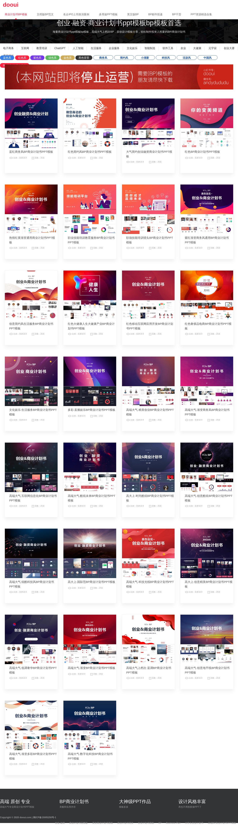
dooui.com (25, 817)
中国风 (208, 57)
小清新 (145, 57)
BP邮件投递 (155, 14)
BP (160, 823)
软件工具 (168, 48)
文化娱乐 (132, 48)
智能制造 (150, 48)
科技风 (166, 57)
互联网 (25, 48)
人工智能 (78, 48)
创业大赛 (229, 48)
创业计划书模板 (146, 823)
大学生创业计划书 (194, 823)
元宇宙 (213, 48)
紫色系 (37, 57)
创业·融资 (60, 823)
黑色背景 (84, 57)
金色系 (68, 57)
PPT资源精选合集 (201, 14)
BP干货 (176, 14)
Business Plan (173, 823)
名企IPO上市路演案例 (76, 14)
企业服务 (114, 48)
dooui (11, 5)
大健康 (197, 48)
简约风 (124, 57)
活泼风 (187, 57)
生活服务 (96, 48)
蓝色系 (7, 57)
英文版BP (133, 14)
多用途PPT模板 (108, 14)
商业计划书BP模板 (16, 14)
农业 (183, 48)
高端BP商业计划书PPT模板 (222, 823)
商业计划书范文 (125, 823)
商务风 (103, 57)
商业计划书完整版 (78, 823)
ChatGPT (59, 48)
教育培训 (41, 48)
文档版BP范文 (45, 14)
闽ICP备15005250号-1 (44, 817)
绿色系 (52, 57)
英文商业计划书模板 (102, 823)
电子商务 (8, 48)
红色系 (22, 57)
